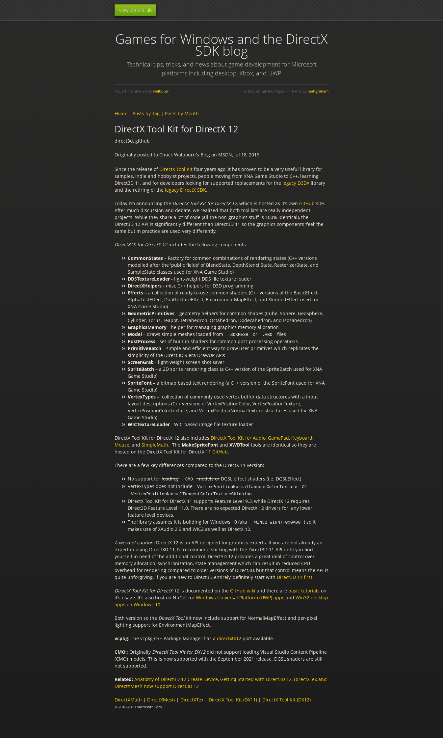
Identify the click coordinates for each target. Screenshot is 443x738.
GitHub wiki (243, 589)
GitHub (307, 203)
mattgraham (318, 91)
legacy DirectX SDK (185, 190)
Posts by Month (182, 113)
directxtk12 (229, 637)
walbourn (161, 91)
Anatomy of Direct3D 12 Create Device (176, 677)
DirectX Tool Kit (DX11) (233, 698)
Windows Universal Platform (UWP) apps (240, 596)
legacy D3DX (295, 183)
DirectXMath (128, 698)
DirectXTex (191, 698)
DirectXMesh (161, 698)
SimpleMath (155, 444)
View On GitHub (135, 10)
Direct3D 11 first (294, 575)
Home (121, 113)
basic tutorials (304, 589)
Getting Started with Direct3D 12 (256, 677)
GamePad (278, 437)
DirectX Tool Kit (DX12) (286, 698)
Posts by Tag (146, 113)
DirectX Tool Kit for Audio (238, 437)
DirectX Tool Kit (176, 169)
